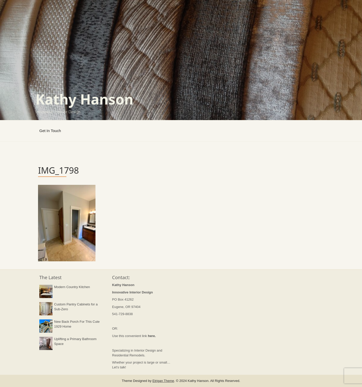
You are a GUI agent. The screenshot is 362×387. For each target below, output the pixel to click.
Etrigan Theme (163, 381)
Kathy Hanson (84, 99)
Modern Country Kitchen (72, 287)
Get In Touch (50, 130)
